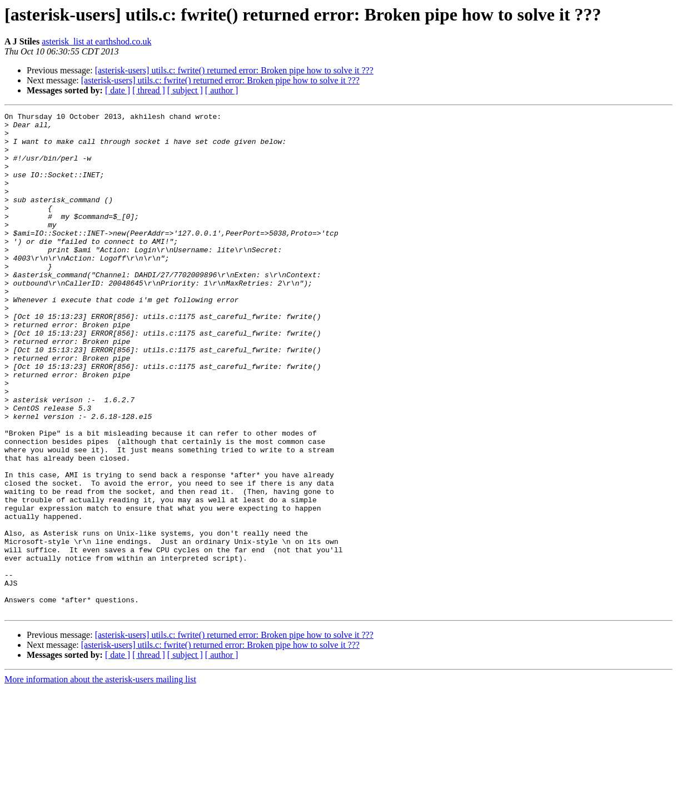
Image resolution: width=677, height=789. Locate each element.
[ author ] (221, 90)
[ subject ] (185, 90)
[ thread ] (148, 90)
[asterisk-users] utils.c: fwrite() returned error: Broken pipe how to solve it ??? (234, 70)
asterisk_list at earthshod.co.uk (96, 41)
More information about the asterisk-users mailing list (100, 779)
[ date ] (117, 90)
